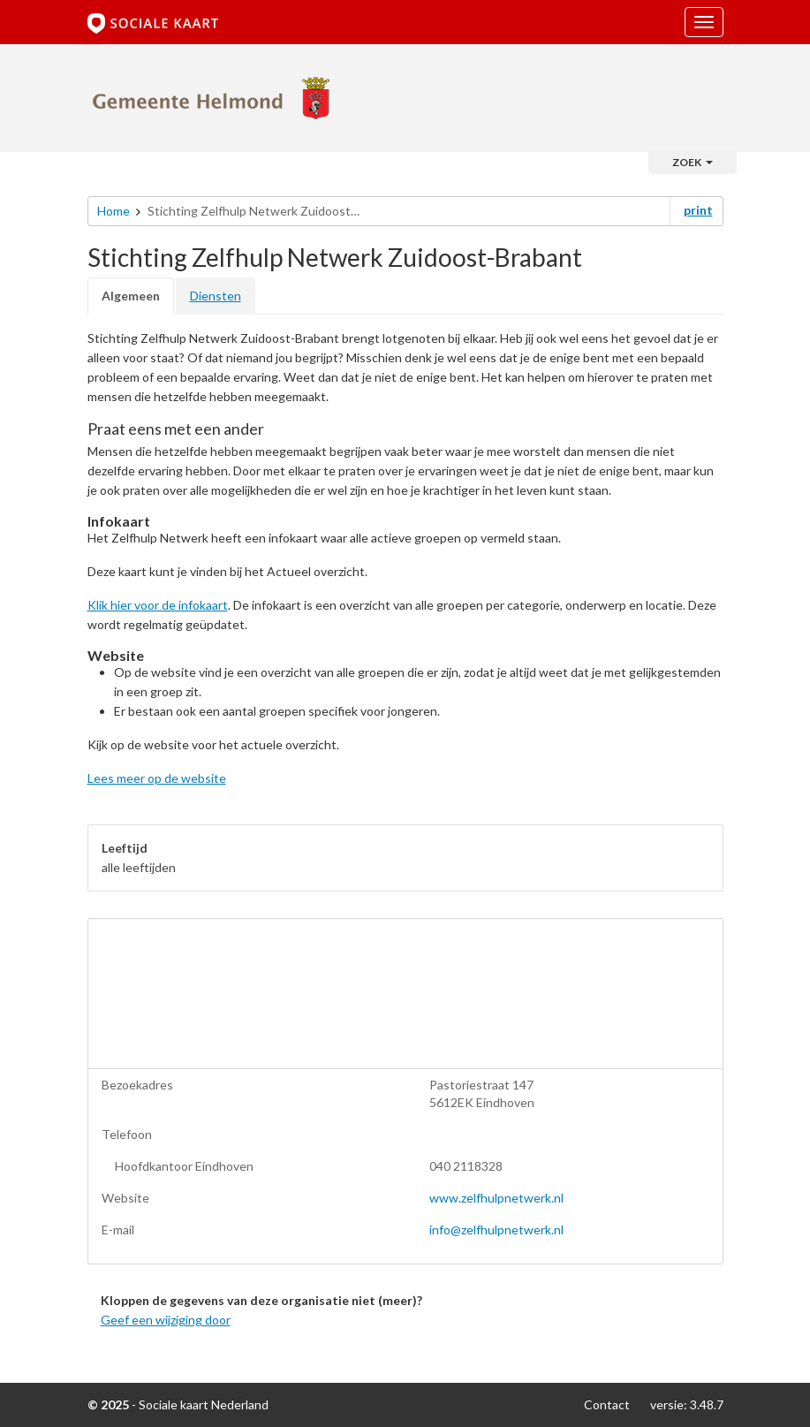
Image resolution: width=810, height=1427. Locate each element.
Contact (607, 1404)
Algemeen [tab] (131, 295)
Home (113, 210)
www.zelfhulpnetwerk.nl (496, 1197)
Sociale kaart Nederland (204, 1404)
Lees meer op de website (156, 778)
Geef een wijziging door (166, 1319)
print (698, 209)
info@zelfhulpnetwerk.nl (496, 1229)
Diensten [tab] (215, 295)
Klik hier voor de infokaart (157, 604)
